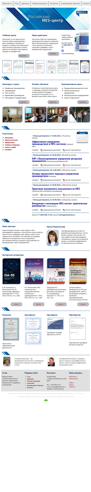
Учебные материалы (12, 145)
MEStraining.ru (73, 379)
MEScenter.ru (7, 3)
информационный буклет (50, 150)
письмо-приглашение (71, 150)
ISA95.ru (71, 383)
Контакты (86, 3)
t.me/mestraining (68, 53)
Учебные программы (39, 3)
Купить (16, 304)
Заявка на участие (11, 140)
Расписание (54, 3)
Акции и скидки (10, 147)
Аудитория (25, 3)
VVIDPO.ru (72, 387)
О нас (17, 3)
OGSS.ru (71, 385)
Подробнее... (24, 56)
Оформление (10, 142)
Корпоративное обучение (70, 3)
